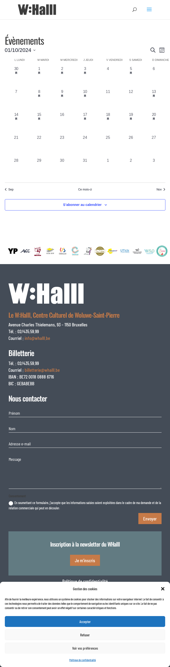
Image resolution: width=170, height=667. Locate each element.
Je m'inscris (85, 560)
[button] (162, 588)
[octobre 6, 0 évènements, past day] (153, 77)
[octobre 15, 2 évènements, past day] (39, 123)
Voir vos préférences (85, 648)
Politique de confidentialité (82, 660)
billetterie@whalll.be (42, 370)
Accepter (85, 621)
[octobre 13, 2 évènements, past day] (153, 100)
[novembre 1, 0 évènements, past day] (108, 169)
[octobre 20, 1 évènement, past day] (153, 123)
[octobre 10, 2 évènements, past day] (85, 100)
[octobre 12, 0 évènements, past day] (131, 100)
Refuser (85, 635)
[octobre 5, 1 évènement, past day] (131, 77)
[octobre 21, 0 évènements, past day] (16, 146)
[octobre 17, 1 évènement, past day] (85, 123)
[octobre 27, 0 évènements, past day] (153, 146)
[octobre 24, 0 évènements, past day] (85, 146)
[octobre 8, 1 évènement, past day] (39, 100)
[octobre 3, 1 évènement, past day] (85, 77)
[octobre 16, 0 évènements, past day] (62, 123)
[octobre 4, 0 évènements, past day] (108, 77)
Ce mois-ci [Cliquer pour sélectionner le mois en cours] (85, 189)
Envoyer (150, 518)
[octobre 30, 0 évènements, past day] (62, 169)
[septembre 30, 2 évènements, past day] (16, 77)
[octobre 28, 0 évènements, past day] (16, 169)
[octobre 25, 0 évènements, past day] (108, 146)
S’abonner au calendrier (82, 205)
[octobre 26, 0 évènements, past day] (131, 146)
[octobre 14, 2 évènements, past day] (16, 123)
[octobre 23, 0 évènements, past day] (62, 146)
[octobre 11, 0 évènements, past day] (108, 100)
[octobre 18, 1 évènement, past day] (108, 123)
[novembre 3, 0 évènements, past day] (153, 169)
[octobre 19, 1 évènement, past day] (131, 123)
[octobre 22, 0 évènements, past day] (39, 146)
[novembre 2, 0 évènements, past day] (131, 169)
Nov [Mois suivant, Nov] (160, 189)
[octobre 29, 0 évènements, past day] (39, 169)
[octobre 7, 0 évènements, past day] (16, 100)
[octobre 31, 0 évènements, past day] (85, 169)
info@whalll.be (37, 338)
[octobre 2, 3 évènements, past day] (62, 77)
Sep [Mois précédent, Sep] (9, 189)
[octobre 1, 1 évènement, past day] (39, 77)
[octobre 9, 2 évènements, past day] (62, 100)
